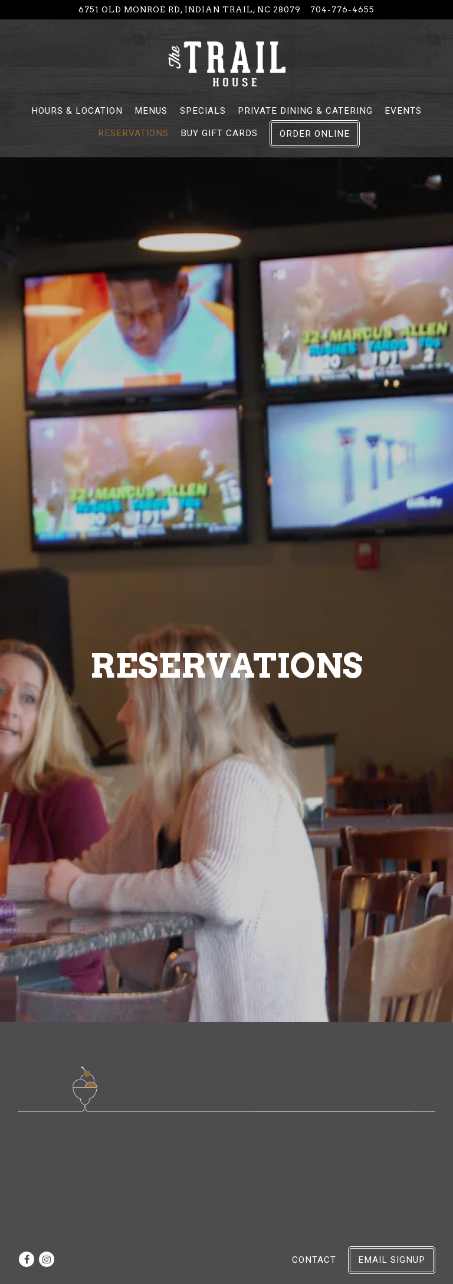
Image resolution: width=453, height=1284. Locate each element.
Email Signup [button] (391, 1260)
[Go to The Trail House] (189, 9)
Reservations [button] (133, 133)
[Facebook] (26, 1259)
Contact (314, 1260)
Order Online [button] (315, 133)
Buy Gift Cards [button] (219, 133)
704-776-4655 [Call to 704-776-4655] (342, 9)
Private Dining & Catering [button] (305, 110)
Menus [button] (151, 110)
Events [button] (403, 110)
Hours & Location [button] (77, 110)
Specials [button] (203, 110)
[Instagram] (46, 1259)
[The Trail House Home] (226, 63)
